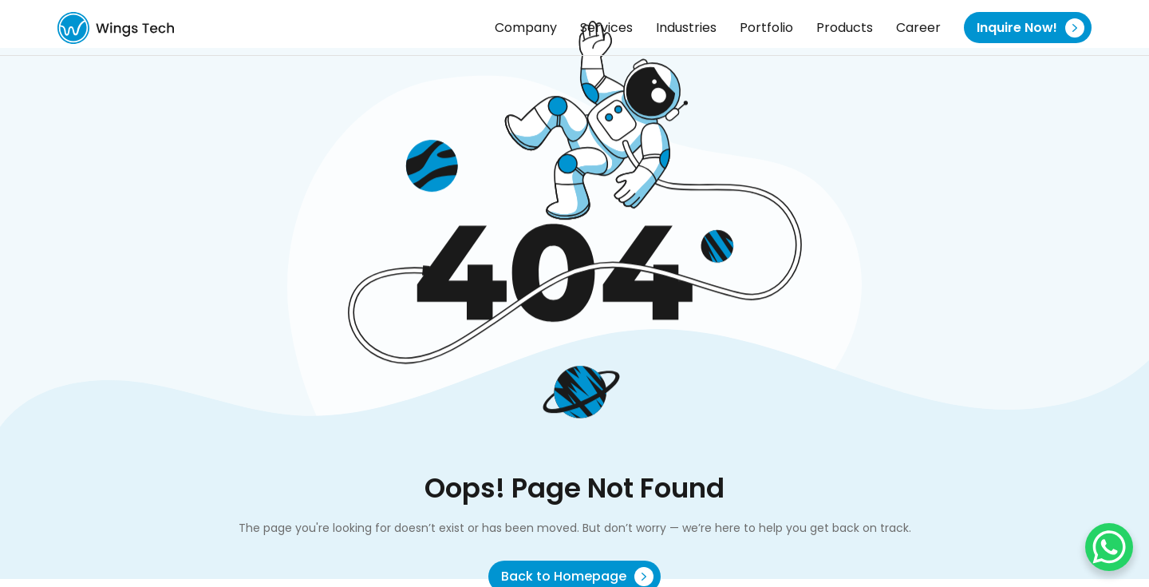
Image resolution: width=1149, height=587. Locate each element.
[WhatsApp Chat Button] (1109, 547)
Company (526, 27)
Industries (686, 27)
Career (918, 27)
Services (606, 27)
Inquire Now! (1030, 28)
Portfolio (766, 27)
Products (844, 27)
